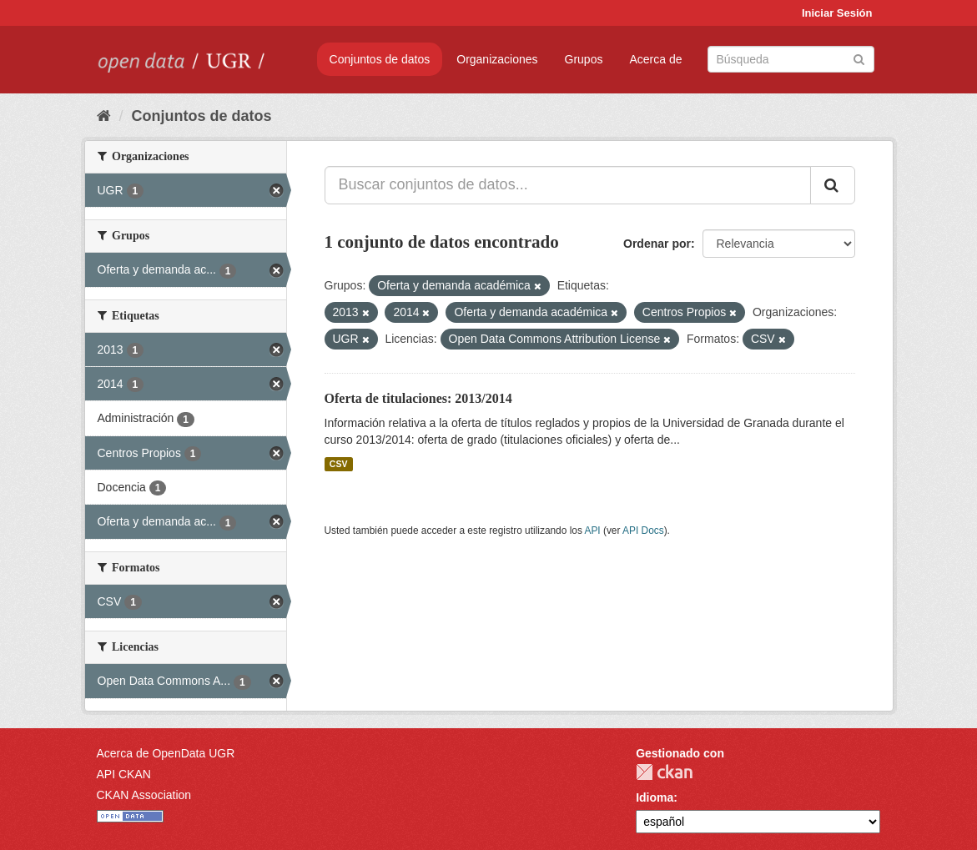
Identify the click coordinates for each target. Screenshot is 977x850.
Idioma (654, 797)
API (592, 530)
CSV (339, 464)
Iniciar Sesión (837, 13)
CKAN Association (144, 795)
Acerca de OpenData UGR (166, 753)
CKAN (664, 772)
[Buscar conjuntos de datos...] (568, 185)
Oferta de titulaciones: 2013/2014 (418, 398)
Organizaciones (496, 59)
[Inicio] (104, 116)
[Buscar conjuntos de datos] (791, 59)
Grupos (584, 59)
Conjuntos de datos (380, 59)
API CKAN (124, 774)
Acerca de (655, 59)
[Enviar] (859, 58)
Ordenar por (657, 243)
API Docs (643, 530)
